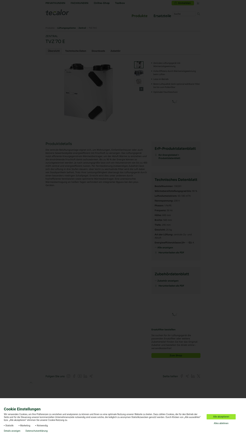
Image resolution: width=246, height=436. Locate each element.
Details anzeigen (12, 431)
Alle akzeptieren (221, 416)
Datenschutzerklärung (36, 431)
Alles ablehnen (221, 423)
